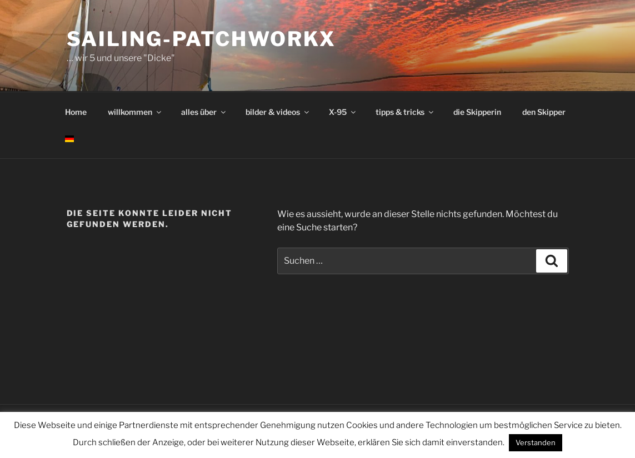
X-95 (343, 112)
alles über (204, 112)
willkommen (135, 112)
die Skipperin (477, 112)
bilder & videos (278, 112)
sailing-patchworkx (202, 39)
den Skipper (544, 112)
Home (76, 112)
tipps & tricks (405, 112)
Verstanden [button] (536, 442)
